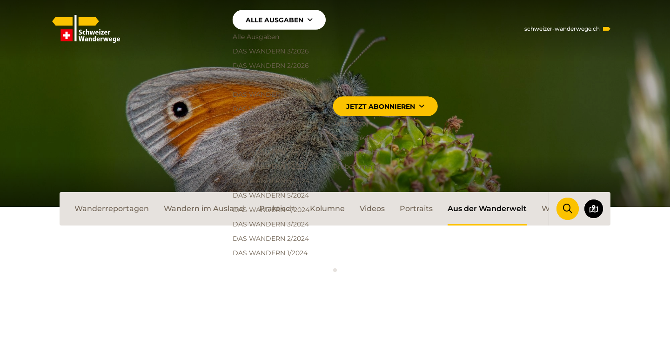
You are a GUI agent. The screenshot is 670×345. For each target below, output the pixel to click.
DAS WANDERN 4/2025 (271, 123)
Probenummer (357, 166)
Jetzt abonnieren (385, 106)
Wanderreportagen (111, 208)
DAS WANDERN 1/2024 (270, 253)
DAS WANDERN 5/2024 (271, 195)
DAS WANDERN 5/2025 (270, 109)
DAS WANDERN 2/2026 (271, 65)
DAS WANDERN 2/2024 (271, 238)
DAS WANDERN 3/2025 (270, 137)
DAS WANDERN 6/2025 (271, 94)
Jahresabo (349, 123)
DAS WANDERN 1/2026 (270, 80)
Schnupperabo (356, 152)
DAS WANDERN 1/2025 (270, 166)
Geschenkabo (355, 137)
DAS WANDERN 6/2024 (271, 181)
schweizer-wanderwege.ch (562, 29)
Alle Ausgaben (279, 20)
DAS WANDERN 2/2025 (270, 152)
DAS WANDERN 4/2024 (271, 210)
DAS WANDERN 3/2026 (271, 51)
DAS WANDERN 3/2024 (271, 224)
